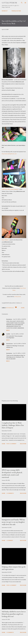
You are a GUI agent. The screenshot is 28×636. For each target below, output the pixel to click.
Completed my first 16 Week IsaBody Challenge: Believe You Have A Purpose (13, 425)
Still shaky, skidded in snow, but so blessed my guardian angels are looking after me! (14, 613)
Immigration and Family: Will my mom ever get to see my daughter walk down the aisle (13, 522)
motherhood (10, 307)
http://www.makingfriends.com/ (9, 153)
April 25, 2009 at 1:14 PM (19, 353)
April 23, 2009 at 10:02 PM (19, 319)
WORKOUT (5, 10)
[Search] (22, 3)
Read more (23, 443)
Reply (8, 330)
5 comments (10, 493)
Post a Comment (11, 443)
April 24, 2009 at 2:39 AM (17, 333)
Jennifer (8, 333)
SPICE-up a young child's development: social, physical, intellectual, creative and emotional (12, 473)
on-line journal (17, 296)
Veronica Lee (9, 343)
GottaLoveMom (9, 3)
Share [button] (22, 307)
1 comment (9, 540)
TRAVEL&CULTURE (16, 10)
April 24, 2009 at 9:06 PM (20, 343)
